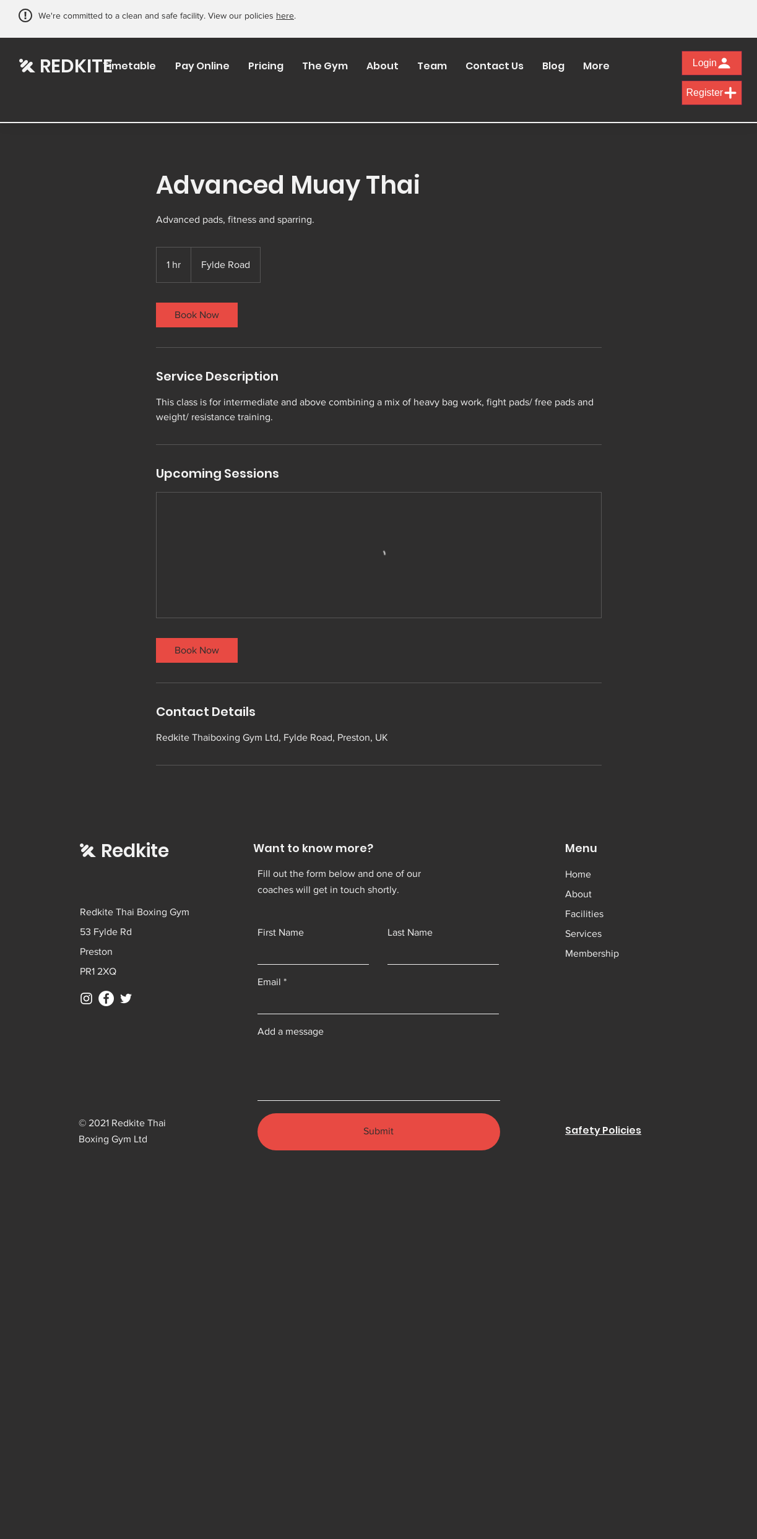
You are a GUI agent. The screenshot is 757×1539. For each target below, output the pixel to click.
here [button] (285, 15)
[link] (197, 315)
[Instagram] (86, 998)
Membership (592, 953)
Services (583, 933)
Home (578, 874)
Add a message (290, 1032)
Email (269, 982)
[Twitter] (126, 998)
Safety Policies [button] (603, 1130)
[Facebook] (106, 998)
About (578, 894)
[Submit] (378, 1131)
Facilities (584, 913)
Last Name (410, 933)
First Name (280, 933)
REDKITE (76, 66)
